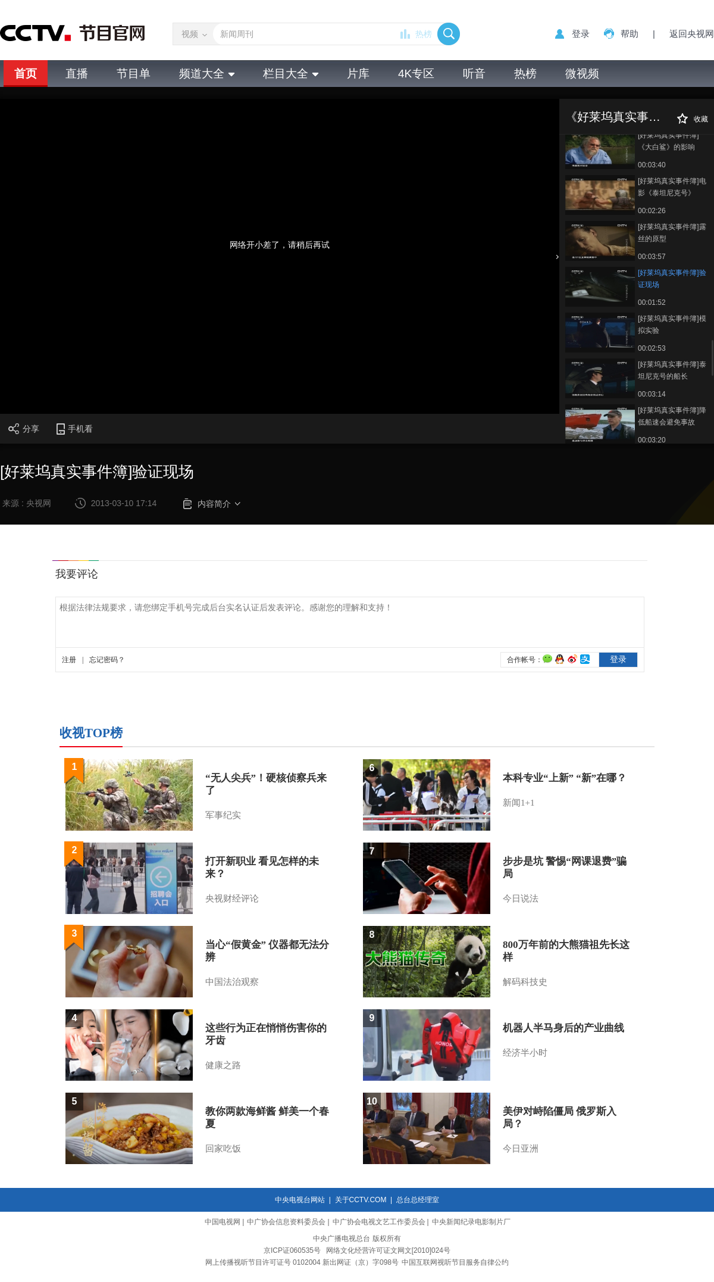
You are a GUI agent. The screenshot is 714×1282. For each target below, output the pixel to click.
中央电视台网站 (300, 1200)
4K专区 (416, 73)
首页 (25, 73)
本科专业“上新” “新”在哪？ (565, 778)
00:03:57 (652, 256)
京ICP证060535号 (292, 1250)
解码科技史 (525, 982)
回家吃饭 (223, 1148)
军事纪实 (223, 815)
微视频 (582, 73)
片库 (358, 73)
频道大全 (206, 73)
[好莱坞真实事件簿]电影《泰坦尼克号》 (672, 187)
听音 (474, 73)
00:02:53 (652, 348)
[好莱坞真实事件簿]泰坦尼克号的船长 (672, 370)
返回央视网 (691, 34)
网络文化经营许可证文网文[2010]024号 (388, 1250)
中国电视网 (222, 1222)
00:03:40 (652, 165)
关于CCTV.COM (361, 1200)
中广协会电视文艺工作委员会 (379, 1222)
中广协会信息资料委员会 (286, 1222)
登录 (581, 34)
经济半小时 (525, 1053)
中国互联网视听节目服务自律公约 (455, 1262)
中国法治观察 (232, 982)
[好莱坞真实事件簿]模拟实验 (672, 324)
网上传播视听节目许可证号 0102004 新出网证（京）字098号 (302, 1262)
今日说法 (520, 898)
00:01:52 (652, 302)
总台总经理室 (417, 1200)
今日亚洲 (520, 1148)
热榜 (423, 34)
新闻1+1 (518, 802)
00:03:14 (652, 394)
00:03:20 (652, 440)
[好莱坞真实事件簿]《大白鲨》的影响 (668, 141)
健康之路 (223, 1065)
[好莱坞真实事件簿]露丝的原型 (672, 233)
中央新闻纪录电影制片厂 (471, 1222)
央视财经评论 (232, 898)
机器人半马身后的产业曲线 (563, 1028)
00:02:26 (652, 211)
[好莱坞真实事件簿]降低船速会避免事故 (672, 416)
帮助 (629, 34)
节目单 (134, 73)
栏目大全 (290, 73)
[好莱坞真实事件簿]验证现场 (672, 279)
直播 (76, 73)
